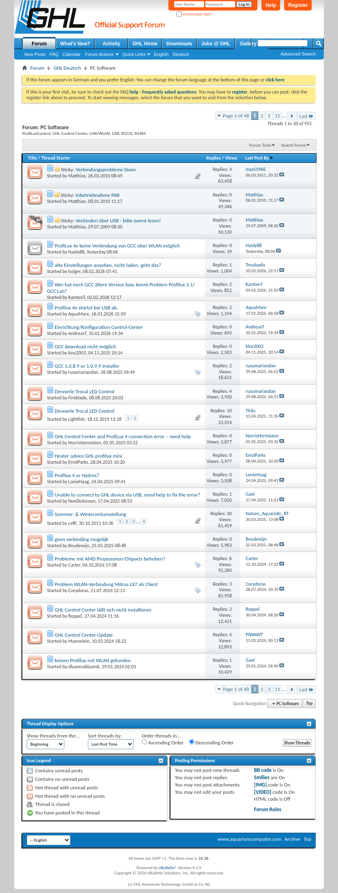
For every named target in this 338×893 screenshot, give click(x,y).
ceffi (72, 523)
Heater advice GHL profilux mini (88, 456)
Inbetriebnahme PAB (98, 195)
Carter (74, 565)
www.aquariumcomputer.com (249, 839)
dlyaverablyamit (84, 666)
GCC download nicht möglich (85, 346)
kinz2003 (77, 353)
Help (271, 5)
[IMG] (260, 785)
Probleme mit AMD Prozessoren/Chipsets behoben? (110, 559)
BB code (263, 770)
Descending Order (211, 742)
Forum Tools (260, 145)
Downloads (179, 44)
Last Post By (259, 158)
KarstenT (76, 297)
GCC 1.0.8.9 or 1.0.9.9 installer (87, 366)
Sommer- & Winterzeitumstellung (90, 514)
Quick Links (134, 54)
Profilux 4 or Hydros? (77, 475)
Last (306, 116)
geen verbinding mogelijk (81, 539)
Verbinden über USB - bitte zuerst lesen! (118, 220)
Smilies (262, 777)
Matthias (77, 176)
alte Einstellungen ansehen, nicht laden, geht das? (108, 265)
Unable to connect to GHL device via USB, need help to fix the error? (127, 495)
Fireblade (77, 398)
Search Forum (293, 145)
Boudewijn (78, 545)
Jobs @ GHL (215, 44)
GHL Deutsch (67, 68)
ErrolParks (78, 462)
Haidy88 (76, 252)
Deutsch (180, 54)
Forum (39, 44)
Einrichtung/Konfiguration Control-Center (99, 327)
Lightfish (76, 419)
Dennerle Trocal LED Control (85, 391)
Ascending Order (163, 742)
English (161, 54)
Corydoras (78, 590)
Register (298, 5)
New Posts (35, 54)
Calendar (72, 54)
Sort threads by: (105, 736)
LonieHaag (78, 481)
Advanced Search (298, 53)
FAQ (54, 54)
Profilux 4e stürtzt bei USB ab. (86, 308)
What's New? (75, 44)
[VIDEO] (263, 792)
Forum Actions (99, 54)
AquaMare (78, 314)
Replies (213, 158)
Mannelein (78, 641)
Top (309, 703)
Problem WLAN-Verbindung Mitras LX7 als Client (106, 584)
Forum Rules (267, 809)
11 (277, 116)
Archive (292, 839)
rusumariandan (83, 372)
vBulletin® (168, 867)
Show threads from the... (53, 736)
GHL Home (144, 44)
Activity (111, 44)
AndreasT (77, 333)
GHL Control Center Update (84, 635)
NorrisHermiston (84, 442)
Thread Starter (55, 158)
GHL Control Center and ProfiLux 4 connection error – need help (123, 436)
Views (231, 158)
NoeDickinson (82, 501)
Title (32, 158)
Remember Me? (194, 14)
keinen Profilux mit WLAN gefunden (93, 660)
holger (74, 271)
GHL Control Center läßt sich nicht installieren (103, 610)
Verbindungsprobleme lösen (106, 169)
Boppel (75, 616)
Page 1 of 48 (236, 116)
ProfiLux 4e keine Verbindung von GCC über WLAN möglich (117, 246)
